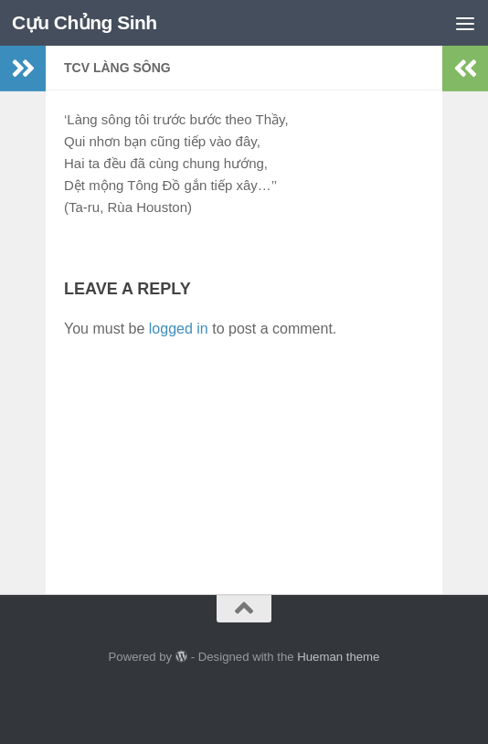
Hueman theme (338, 657)
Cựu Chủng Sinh (85, 22)
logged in (178, 328)
